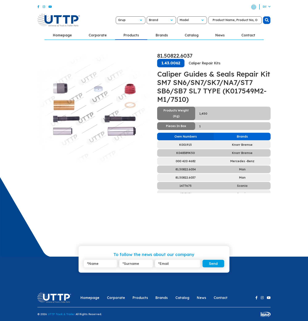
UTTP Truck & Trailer (61, 314)
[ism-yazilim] (266, 314)
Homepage (62, 35)
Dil (267, 6)
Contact (248, 35)
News (220, 35)
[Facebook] (38, 6)
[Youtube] (50, 6)
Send (213, 263)
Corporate (98, 35)
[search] (263, 20)
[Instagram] (44, 6)
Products (131, 35)
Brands (162, 35)
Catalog (192, 35)
